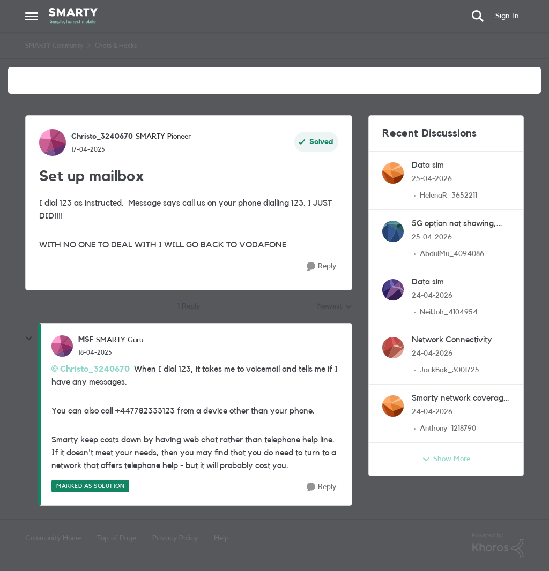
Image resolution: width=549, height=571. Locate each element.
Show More (446, 459)
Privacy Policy (175, 538)
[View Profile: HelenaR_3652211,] (393, 173)
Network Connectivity (452, 339)
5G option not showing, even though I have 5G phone (455, 224)
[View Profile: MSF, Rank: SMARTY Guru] (62, 346)
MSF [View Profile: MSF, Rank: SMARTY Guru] (85, 339)
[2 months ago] (432, 179)
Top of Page (116, 538)
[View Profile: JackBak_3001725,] (393, 347)
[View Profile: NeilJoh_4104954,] (393, 289)
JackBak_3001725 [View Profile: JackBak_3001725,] (449, 370)
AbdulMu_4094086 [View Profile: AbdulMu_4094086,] (452, 254)
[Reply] (321, 266)
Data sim (428, 165)
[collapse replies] (29, 338)
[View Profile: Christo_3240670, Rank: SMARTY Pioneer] (52, 142)
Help (221, 538)
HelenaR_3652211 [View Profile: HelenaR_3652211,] (448, 195)
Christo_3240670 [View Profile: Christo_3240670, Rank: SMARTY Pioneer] (102, 136)
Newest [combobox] (334, 307)
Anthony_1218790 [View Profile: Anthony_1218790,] (448, 428)
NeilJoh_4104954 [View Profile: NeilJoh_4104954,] (449, 311)
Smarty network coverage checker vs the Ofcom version (460, 399)
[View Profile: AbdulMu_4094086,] (393, 231)
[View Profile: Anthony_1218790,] (393, 406)
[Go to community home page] (73, 16)
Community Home (53, 538)
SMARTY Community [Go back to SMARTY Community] (54, 45)
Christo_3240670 (95, 369)
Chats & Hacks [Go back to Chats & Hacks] (116, 45)
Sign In (506, 16)
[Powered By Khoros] (498, 545)
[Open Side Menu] (31, 16)
